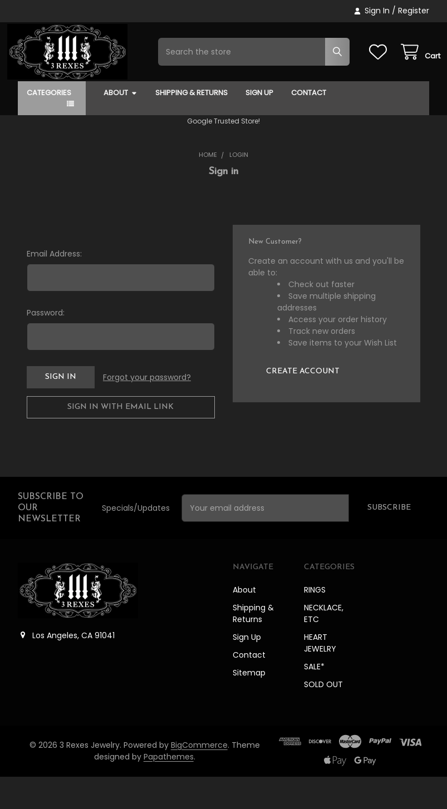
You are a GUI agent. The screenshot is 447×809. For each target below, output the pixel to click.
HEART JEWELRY (320, 675)
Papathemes (169, 789)
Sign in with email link (120, 439)
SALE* (314, 698)
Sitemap (249, 705)
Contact (308, 125)
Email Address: (54, 286)
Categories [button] (49, 125)
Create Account (303, 403)
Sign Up (259, 125)
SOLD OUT (323, 716)
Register (413, 10)
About (120, 125)
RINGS (315, 622)
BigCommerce (199, 777)
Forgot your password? (147, 409)
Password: (46, 345)
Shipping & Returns (191, 125)
